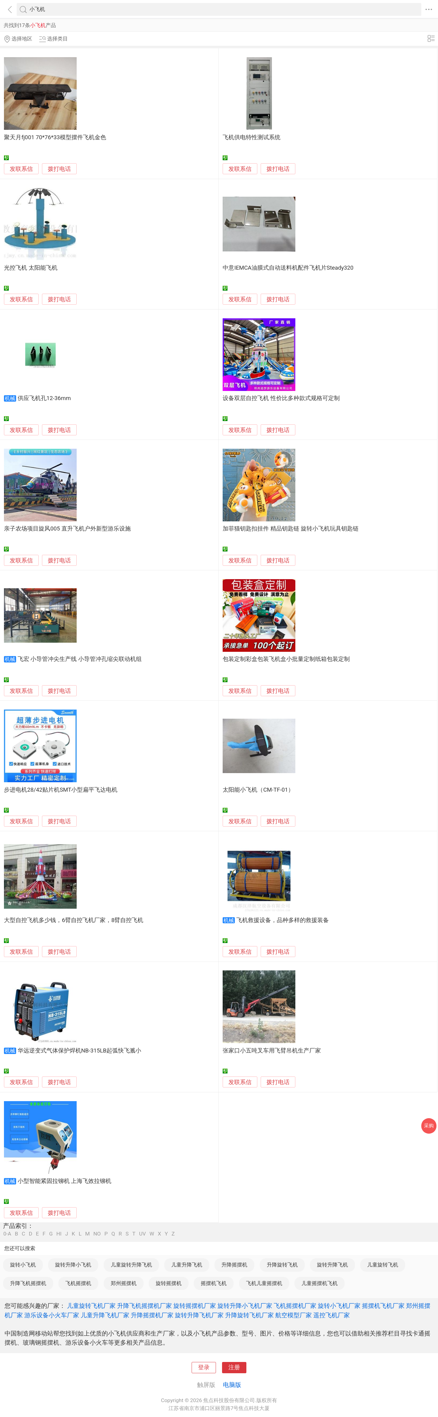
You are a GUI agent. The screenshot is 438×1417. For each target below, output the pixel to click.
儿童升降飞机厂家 (105, 1315)
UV (142, 1233)
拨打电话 (59, 169)
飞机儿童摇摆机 (264, 1283)
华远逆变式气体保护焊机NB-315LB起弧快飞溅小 (79, 1050)
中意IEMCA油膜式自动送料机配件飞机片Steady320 (288, 267)
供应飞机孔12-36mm (44, 398)
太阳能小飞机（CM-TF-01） (258, 789)
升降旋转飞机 (282, 1265)
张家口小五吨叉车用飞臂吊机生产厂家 (272, 1050)
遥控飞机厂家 (331, 1315)
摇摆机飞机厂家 (383, 1305)
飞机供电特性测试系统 (251, 137)
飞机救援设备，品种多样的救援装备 (282, 920)
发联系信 (21, 169)
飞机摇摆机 (78, 1283)
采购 (429, 1125)
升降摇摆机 (234, 1265)
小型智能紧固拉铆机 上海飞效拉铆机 (65, 1181)
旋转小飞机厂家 (339, 1305)
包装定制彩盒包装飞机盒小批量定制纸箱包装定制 (286, 659)
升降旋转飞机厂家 (249, 1315)
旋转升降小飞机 (73, 1265)
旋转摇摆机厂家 (194, 1305)
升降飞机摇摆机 (28, 1283)
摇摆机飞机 (214, 1283)
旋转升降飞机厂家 (199, 1315)
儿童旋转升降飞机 (131, 1265)
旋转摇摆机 (169, 1283)
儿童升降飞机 (186, 1265)
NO (97, 1233)
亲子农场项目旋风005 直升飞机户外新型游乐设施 (67, 528)
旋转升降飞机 (332, 1265)
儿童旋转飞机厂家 (91, 1305)
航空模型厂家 (293, 1315)
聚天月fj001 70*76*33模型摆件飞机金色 (55, 137)
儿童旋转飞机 (382, 1265)
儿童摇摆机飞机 (319, 1283)
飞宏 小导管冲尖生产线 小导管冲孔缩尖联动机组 (80, 659)
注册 (234, 1367)
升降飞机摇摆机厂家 (144, 1305)
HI (58, 1233)
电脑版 (232, 1384)
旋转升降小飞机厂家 (244, 1305)
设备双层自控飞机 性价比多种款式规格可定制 (281, 398)
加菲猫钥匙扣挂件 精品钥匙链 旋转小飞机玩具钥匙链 (290, 528)
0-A (7, 1233)
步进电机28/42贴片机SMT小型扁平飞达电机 (60, 789)
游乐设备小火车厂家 (51, 1315)
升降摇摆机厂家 (152, 1315)
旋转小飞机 (23, 1265)
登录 (204, 1367)
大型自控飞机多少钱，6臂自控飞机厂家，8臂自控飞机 (73, 920)
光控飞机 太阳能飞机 (30, 267)
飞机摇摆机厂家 (295, 1305)
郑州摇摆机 (124, 1283)
